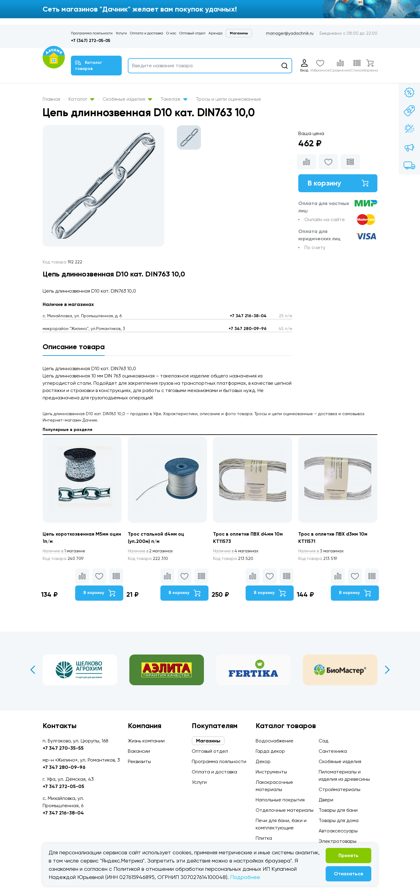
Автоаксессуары (338, 831)
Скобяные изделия (127, 99)
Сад (323, 741)
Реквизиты (139, 761)
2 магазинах (151, 551)
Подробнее (245, 877)
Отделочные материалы (284, 810)
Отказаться (348, 874)
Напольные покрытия (280, 800)
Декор (263, 761)
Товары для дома (339, 820)
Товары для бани (338, 810)
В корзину (337, 183)
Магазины (239, 33)
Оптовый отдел (192, 33)
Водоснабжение (274, 741)
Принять (348, 855)
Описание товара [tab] (74, 346)
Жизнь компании (146, 741)
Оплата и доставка (146, 33)
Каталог (81, 99)
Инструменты (271, 772)
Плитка (264, 838)
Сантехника (333, 751)
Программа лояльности (92, 33)
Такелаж (173, 99)
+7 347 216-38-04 (248, 315)
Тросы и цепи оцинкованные (228, 99)
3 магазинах (322, 551)
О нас (171, 33)
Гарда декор (270, 751)
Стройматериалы (339, 789)
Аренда (215, 33)
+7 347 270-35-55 (63, 748)
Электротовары (337, 841)
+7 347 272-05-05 (63, 786)
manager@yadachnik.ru (289, 33)
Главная (51, 99)
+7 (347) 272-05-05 (90, 40)
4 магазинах (237, 551)
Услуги (121, 33)
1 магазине (65, 551)
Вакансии (139, 751)
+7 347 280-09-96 (248, 328)
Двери (326, 800)
